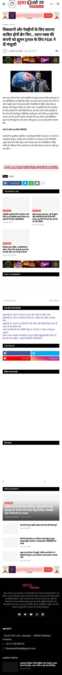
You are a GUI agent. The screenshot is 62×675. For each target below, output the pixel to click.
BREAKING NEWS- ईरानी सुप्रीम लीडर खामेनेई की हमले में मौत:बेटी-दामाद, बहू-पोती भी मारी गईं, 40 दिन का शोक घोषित (45, 218)
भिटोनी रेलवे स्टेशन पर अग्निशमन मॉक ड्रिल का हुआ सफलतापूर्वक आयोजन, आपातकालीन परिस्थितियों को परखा (38, 540)
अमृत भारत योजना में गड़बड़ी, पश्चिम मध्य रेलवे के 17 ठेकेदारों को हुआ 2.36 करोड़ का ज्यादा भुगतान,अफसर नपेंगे (38, 554)
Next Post (53, 300)
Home (5, 25)
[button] (3, 4)
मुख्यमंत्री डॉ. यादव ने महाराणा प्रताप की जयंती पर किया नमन (27, 314)
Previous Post (10, 300)
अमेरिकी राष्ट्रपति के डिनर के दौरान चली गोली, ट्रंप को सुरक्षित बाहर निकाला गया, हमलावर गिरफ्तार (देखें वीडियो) (16, 216)
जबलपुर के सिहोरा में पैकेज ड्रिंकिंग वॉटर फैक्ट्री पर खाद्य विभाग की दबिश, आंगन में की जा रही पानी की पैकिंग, (38, 664)
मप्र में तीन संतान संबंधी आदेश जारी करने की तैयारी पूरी (38, 525)
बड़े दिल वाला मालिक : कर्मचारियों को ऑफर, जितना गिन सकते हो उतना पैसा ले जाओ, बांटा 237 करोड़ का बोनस (16, 249)
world (12, 25)
